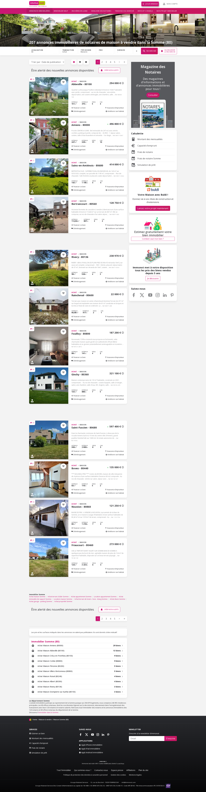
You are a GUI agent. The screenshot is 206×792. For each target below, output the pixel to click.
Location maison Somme (63, 599)
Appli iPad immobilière (89, 748)
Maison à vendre (45, 719)
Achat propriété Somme (63, 601)
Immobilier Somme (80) (45, 641)
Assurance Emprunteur (114, 108)
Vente (35, 719)
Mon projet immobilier (167, 11)
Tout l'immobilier (64, 770)
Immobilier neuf (61, 11)
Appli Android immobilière (91, 752)
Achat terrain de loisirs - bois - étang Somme (90, 599)
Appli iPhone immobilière (90, 745)
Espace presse (117, 770)
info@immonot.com (129, 782)
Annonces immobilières (39, 11)
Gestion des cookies (118, 775)
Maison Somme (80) (61, 719)
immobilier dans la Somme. (48, 712)
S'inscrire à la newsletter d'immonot (144, 733)
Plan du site (143, 770)
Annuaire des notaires (101, 11)
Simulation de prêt (143, 165)
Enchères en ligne (79, 11)
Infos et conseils (145, 11)
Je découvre (153, 278)
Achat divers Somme (117, 599)
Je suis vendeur (150, 4)
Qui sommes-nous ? (82, 770)
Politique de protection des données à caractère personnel (85, 775)
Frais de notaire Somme (146, 158)
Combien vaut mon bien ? (153, 239)
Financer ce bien (78, 108)
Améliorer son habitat (115, 111)
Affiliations (130, 770)
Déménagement (78, 111)
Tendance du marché (124, 11)
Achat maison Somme (37, 596)
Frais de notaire (142, 152)
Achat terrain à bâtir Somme (58, 596)
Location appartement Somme (105, 596)
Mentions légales (135, 775)
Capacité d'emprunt (144, 146)
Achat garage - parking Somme (40, 601)
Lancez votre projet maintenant (152, 208)
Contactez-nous (101, 770)
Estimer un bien (37, 733)
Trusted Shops (120, 763)
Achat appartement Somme (81, 596)
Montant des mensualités (147, 139)
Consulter (153, 95)
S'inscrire (170, 738)
